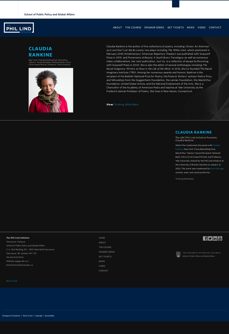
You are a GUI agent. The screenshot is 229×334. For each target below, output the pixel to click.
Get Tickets (176, 27)
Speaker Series (154, 27)
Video (202, 27)
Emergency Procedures (11, 316)
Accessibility (49, 316)
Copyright (38, 316)
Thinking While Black (126, 104)
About (117, 27)
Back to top (13, 281)
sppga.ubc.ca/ (22, 261)
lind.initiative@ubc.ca (22, 265)
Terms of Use (28, 316)
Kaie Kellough (217, 168)
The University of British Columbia (9, 9)
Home (102, 238)
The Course (133, 27)
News (190, 27)
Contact (215, 27)
